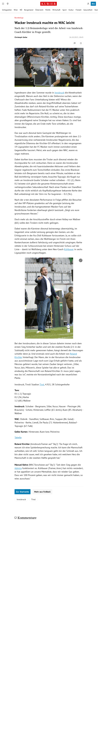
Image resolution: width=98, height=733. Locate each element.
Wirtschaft (56, 10)
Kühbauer (69, 249)
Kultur (71, 10)
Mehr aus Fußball (42, 491)
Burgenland (28, 10)
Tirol (42, 384)
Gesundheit (87, 10)
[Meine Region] (8, 4)
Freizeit (78, 10)
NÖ (21, 10)
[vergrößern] (80, 50)
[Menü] (3, 4)
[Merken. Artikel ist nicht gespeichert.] (80, 43)
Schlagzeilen (7, 10)
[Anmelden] (88, 4)
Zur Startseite (22, 491)
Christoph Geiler (21, 37)
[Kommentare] (74, 43)
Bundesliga (19, 18)
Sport (64, 10)
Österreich (39, 10)
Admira (18, 468)
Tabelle (18, 437)
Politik (47, 10)
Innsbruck (59, 92)
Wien (16, 10)
